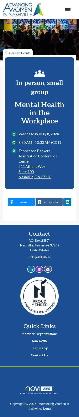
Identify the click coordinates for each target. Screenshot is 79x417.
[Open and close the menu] (59, 9)
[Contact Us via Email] (48, 269)
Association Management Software (39, 390)
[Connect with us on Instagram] (39, 269)
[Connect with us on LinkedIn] (31, 269)
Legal (47, 408)
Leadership (39, 348)
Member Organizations (39, 334)
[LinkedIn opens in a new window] (67, 202)
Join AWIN (39, 341)
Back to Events (18, 53)
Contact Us (39, 355)
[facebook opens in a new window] (49, 202)
